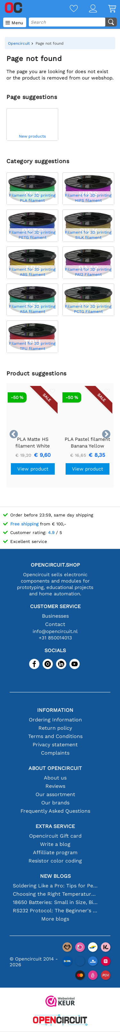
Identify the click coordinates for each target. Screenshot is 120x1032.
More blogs (55, 919)
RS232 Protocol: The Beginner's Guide (55, 911)
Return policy (55, 728)
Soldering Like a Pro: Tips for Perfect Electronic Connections (55, 886)
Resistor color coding (55, 861)
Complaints (55, 753)
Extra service (55, 826)
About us (55, 778)
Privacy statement (55, 745)
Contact (55, 624)
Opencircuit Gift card (55, 836)
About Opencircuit (55, 768)
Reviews (55, 786)
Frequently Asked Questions (55, 811)
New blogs (55, 876)
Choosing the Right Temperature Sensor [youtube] (55, 894)
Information (55, 710)
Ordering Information (55, 720)
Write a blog (55, 844)
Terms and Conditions (55, 736)
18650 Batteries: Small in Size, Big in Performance (55, 902)
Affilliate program (55, 852)
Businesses (55, 616)
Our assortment (55, 794)
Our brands (55, 803)
